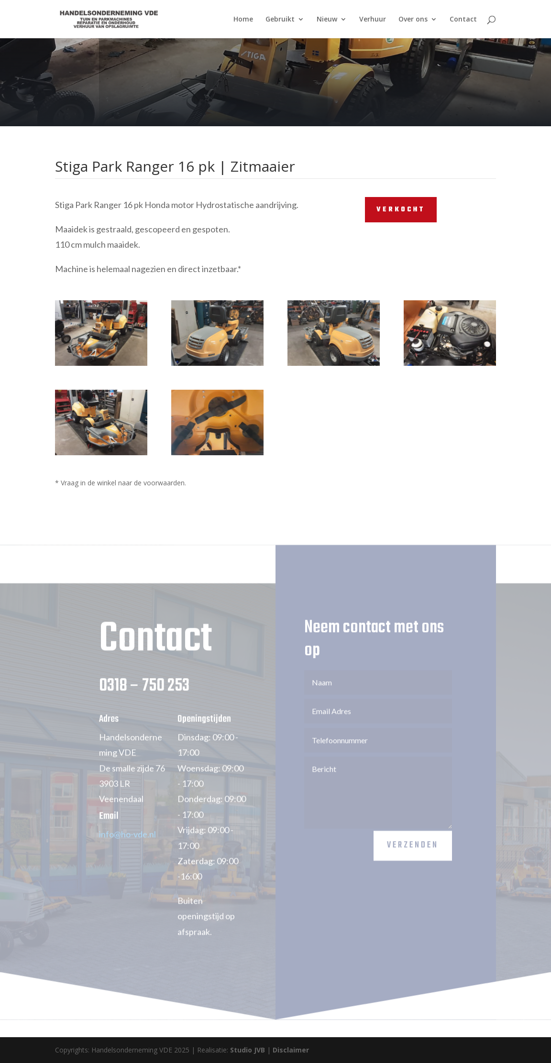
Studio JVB (247, 1049)
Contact (463, 19)
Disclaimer (291, 1049)
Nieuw (327, 19)
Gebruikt (280, 19)
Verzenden (413, 855)
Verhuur (372, 19)
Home (243, 19)
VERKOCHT (400, 209)
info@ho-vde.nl (127, 843)
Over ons (413, 19)
